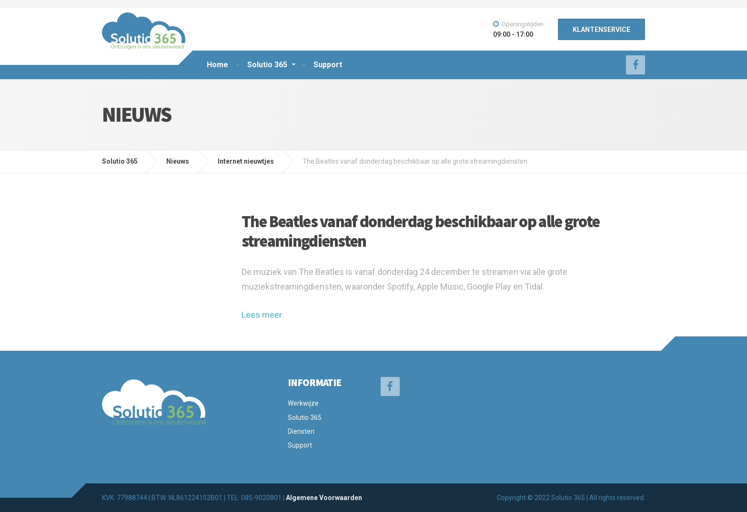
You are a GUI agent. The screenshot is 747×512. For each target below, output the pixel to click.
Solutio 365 (267, 64)
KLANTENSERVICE (601, 29)
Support (327, 64)
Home (217, 64)
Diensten (301, 431)
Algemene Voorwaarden (324, 498)
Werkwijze (303, 403)
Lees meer (262, 315)
